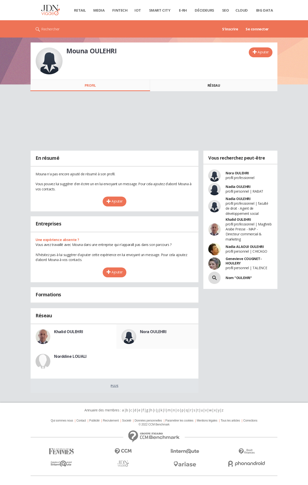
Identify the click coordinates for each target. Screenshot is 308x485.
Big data (264, 10)
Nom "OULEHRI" (239, 277)
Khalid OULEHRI (68, 331)
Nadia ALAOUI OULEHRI (245, 246)
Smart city (160, 10)
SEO (225, 10)
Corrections (250, 420)
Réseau (214, 85)
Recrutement (111, 420)
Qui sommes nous (62, 420)
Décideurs (204, 10)
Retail (80, 10)
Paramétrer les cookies (179, 420)
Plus (114, 386)
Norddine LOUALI (70, 356)
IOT (138, 10)
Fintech (119, 10)
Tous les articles (230, 420)
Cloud (241, 10)
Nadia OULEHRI (238, 186)
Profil (90, 85)
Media (99, 10)
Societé (126, 420)
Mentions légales (207, 420)
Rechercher (50, 28)
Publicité (94, 420)
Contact (81, 420)
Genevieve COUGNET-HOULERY (244, 260)
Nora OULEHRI (153, 331)
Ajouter (263, 52)
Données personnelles (148, 420)
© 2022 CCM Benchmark (153, 424)
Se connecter (257, 28)
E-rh (183, 10)
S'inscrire (230, 28)
